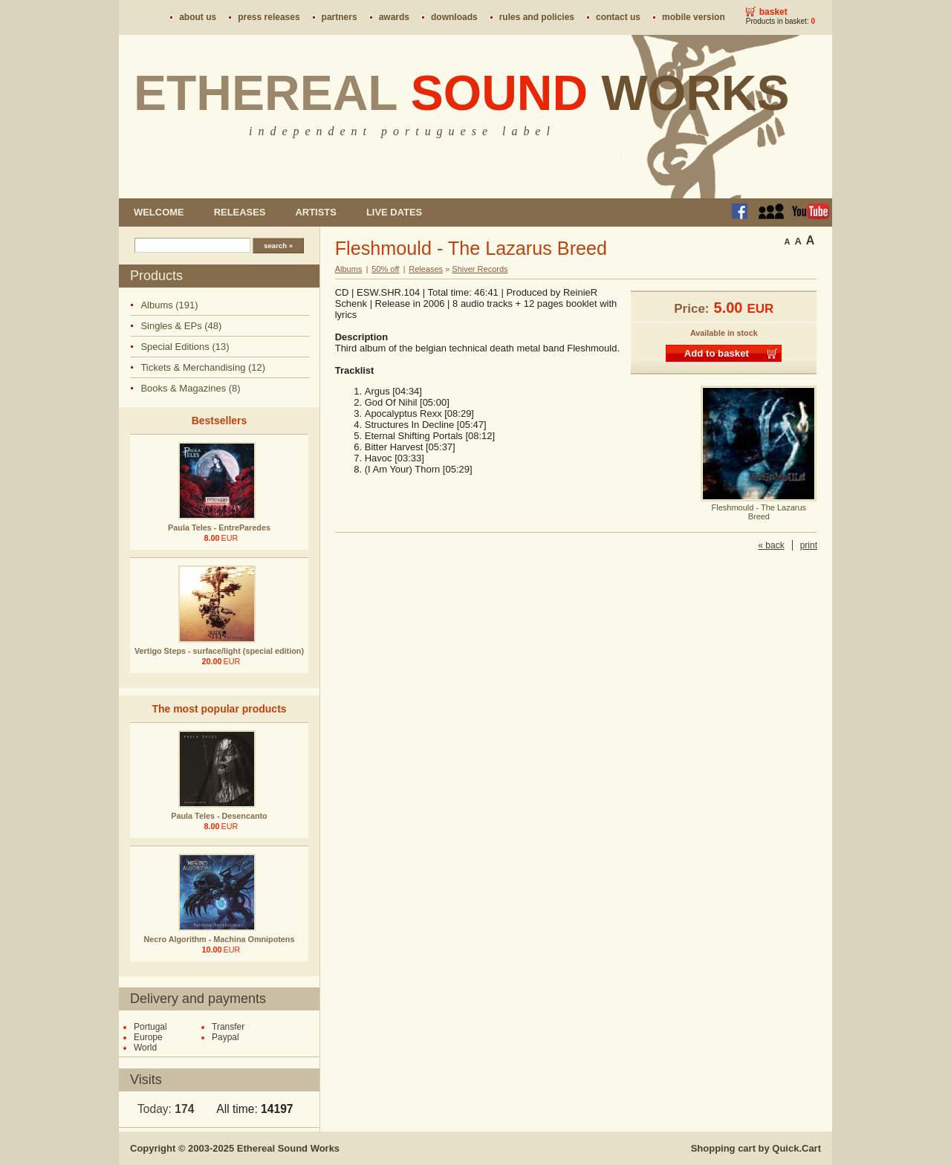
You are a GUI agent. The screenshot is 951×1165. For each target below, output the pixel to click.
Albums (349, 269)
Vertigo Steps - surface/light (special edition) (219, 650)
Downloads (454, 17)
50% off (385, 269)
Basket (773, 12)
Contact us (618, 17)
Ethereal (462, 92)
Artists (315, 212)
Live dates (394, 212)
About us (197, 17)
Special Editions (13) (184, 346)
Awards (394, 17)
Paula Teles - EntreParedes (219, 527)
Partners (339, 17)
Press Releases (268, 17)
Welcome (159, 212)
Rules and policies (536, 17)
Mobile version (693, 17)
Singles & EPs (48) (180, 325)
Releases (240, 212)
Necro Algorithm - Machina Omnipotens (219, 939)
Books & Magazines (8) (190, 388)
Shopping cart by (756, 1148)
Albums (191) (169, 305)
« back (771, 545)
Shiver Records (479, 269)
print (808, 545)
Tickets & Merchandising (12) (202, 367)
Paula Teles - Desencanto (219, 815)
